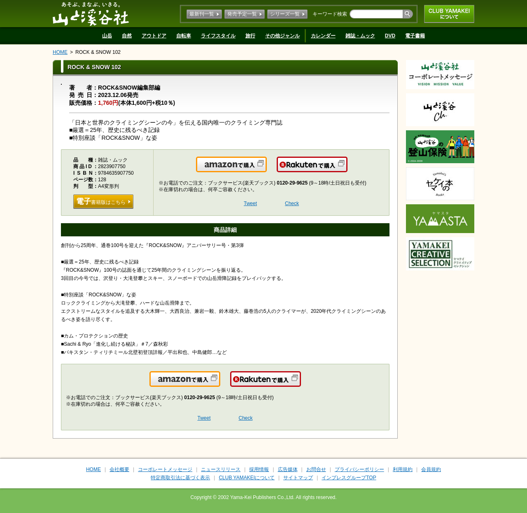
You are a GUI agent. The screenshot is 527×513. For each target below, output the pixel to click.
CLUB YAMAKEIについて (449, 14)
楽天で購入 (346, 169)
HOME (60, 52)
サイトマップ (298, 478)
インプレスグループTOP (349, 478)
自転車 (183, 36)
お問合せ (316, 469)
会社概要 (119, 469)
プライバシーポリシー (359, 469)
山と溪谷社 (91, 13)
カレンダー (323, 36)
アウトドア (154, 36)
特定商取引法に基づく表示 (180, 478)
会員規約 (431, 469)
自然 (127, 36)
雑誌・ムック (360, 36)
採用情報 (259, 469)
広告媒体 (288, 469)
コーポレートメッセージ (165, 469)
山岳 (107, 36)
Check (292, 203)
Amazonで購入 (266, 169)
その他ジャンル (282, 36)
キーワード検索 (329, 14)
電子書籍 (415, 36)
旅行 (250, 36)
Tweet (250, 203)
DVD (390, 36)
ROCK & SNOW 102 (98, 52)
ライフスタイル (218, 36)
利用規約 (403, 469)
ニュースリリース (220, 469)
